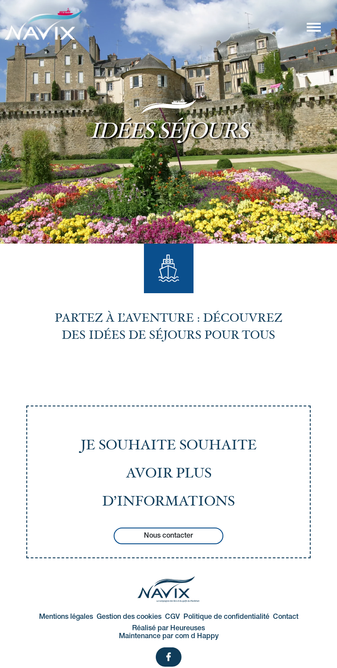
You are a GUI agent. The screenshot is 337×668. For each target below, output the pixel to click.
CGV (172, 617)
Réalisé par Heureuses (168, 628)
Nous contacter (168, 536)
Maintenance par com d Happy (169, 636)
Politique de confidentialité (226, 617)
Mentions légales (66, 617)
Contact (285, 617)
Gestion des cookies (129, 617)
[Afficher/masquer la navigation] (313, 27)
